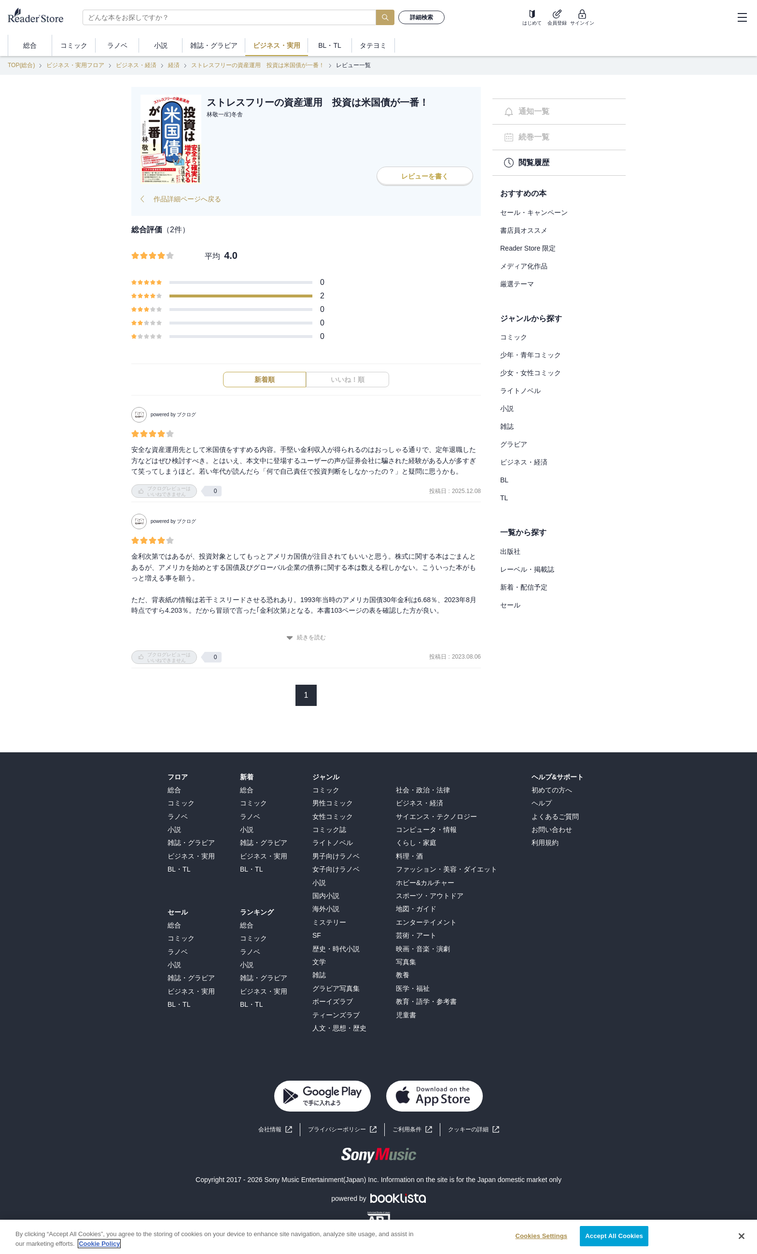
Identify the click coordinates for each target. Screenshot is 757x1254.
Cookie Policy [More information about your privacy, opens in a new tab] (99, 1250)
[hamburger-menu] (742, 17)
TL (504, 498)
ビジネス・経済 (136, 65)
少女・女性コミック (530, 373)
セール (510, 605)
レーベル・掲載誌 (527, 569)
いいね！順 (347, 379)
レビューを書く (425, 176)
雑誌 (507, 426)
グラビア (513, 444)
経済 (174, 65)
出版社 (510, 551)
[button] (473, 1129)
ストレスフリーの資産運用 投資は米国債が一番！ (257, 65)
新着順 (264, 379)
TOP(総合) (21, 65)
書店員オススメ (523, 230)
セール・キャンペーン (534, 212)
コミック (513, 337)
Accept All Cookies (614, 1242)
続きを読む (306, 637)
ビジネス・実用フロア (75, 65)
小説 (507, 408)
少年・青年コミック (530, 355)
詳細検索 (421, 17)
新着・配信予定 (523, 587)
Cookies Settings (542, 1242)
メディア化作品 (523, 266)
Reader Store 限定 (528, 248)
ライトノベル (520, 391)
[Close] (741, 1242)
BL (504, 480)
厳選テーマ (517, 284)
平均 (212, 256)
